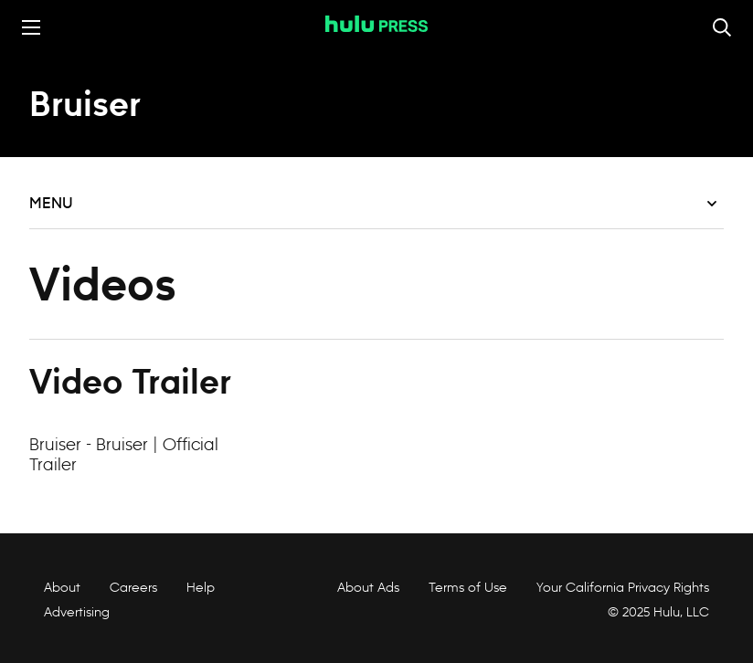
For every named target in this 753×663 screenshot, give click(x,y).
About (62, 587)
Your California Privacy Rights (622, 587)
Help (200, 587)
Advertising (77, 612)
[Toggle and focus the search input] (722, 27)
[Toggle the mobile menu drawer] (31, 27)
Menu (372, 203)
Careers (133, 587)
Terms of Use (468, 587)
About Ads (366, 587)
